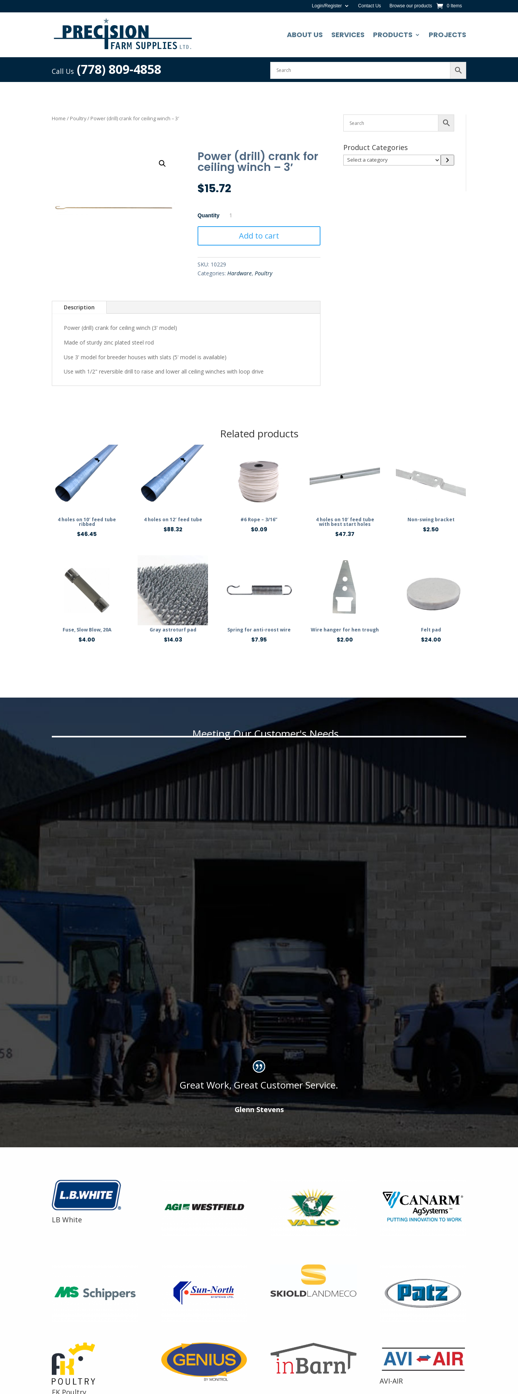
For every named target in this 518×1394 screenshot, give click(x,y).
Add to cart (259, 235)
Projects (447, 34)
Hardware (239, 273)
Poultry (78, 118)
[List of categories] (392, 160)
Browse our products (411, 6)
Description (79, 307)
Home (59, 118)
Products (392, 34)
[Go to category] (447, 160)
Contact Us (369, 6)
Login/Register (327, 6)
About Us (305, 34)
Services (348, 34)
